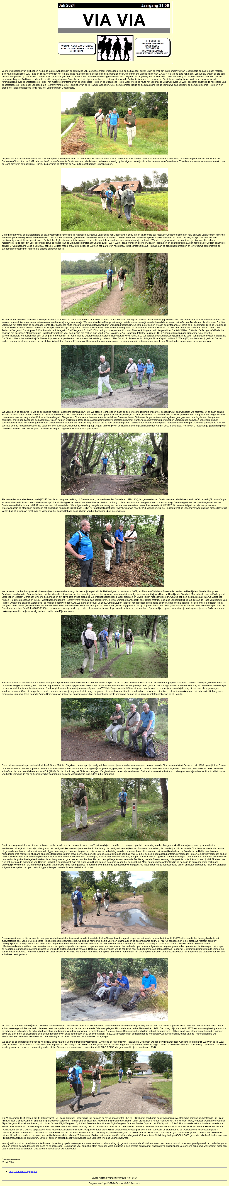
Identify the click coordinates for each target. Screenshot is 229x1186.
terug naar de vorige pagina (23, 1171)
